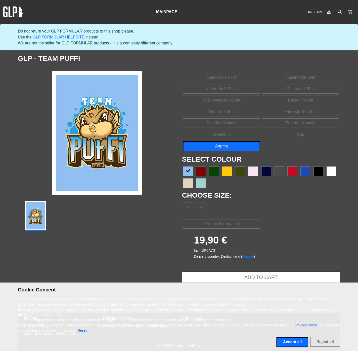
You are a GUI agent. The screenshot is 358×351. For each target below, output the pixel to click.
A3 (201, 207)
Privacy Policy (306, 325)
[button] (350, 11)
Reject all (325, 342)
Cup (300, 134)
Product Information (221, 224)
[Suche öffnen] (340, 11)
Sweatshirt (221, 134)
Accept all (292, 342)
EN (319, 12)
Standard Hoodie (221, 123)
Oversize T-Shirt (300, 89)
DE (310, 12)
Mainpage (166, 12)
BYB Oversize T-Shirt (221, 100)
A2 (188, 207)
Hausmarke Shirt (300, 77)
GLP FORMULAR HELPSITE (59, 37)
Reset (82, 330)
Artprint (221, 146)
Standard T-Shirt (221, 77)
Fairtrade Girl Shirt (300, 111)
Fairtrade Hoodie (300, 123)
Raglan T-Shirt (300, 100)
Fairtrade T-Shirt (221, 89)
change (248, 256)
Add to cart (261, 277)
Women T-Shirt (221, 111)
